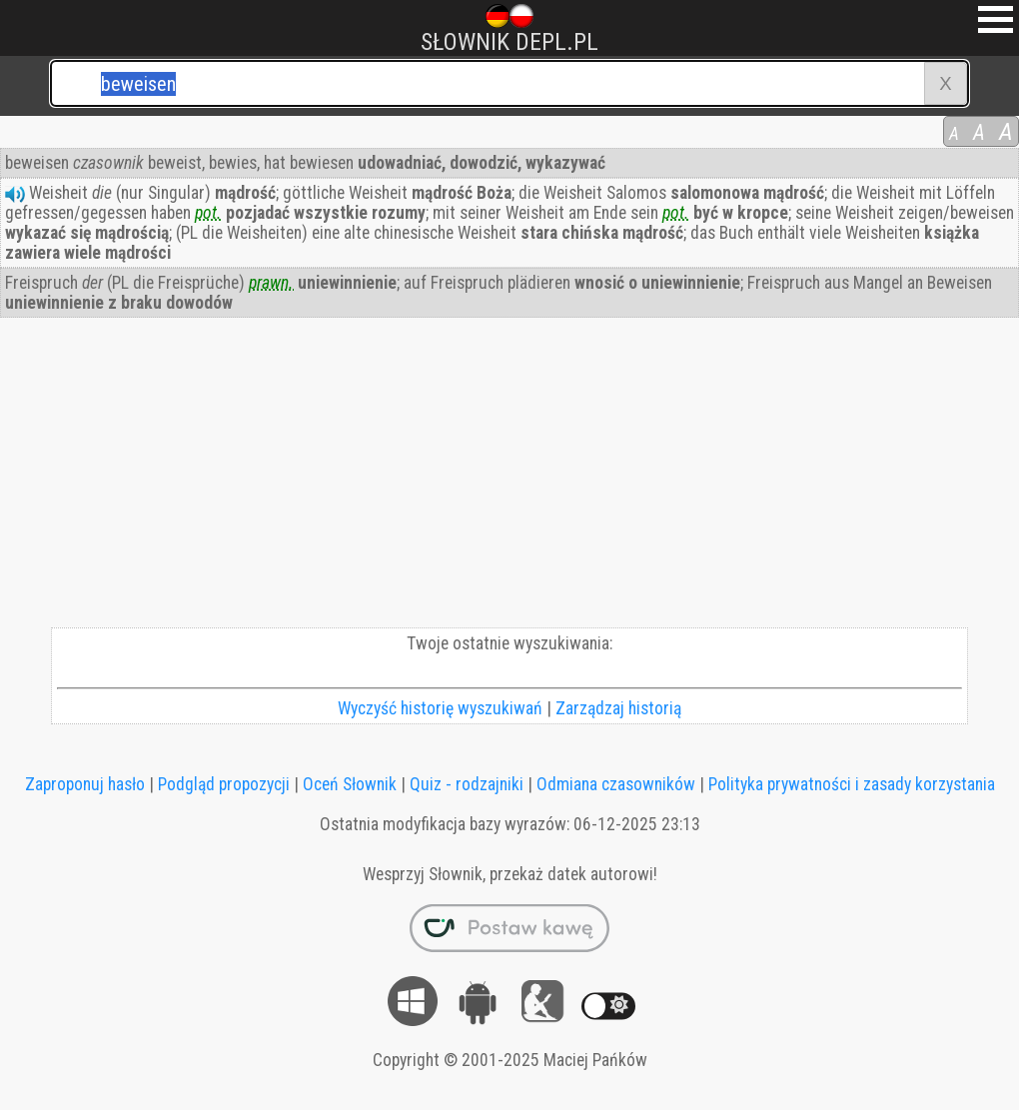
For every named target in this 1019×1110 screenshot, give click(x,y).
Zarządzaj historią (618, 708)
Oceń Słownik (350, 784)
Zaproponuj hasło (85, 784)
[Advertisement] (509, 477)
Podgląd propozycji (224, 784)
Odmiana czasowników (615, 784)
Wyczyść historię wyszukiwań (440, 708)
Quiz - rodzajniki (466, 784)
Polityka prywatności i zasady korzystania (851, 784)
